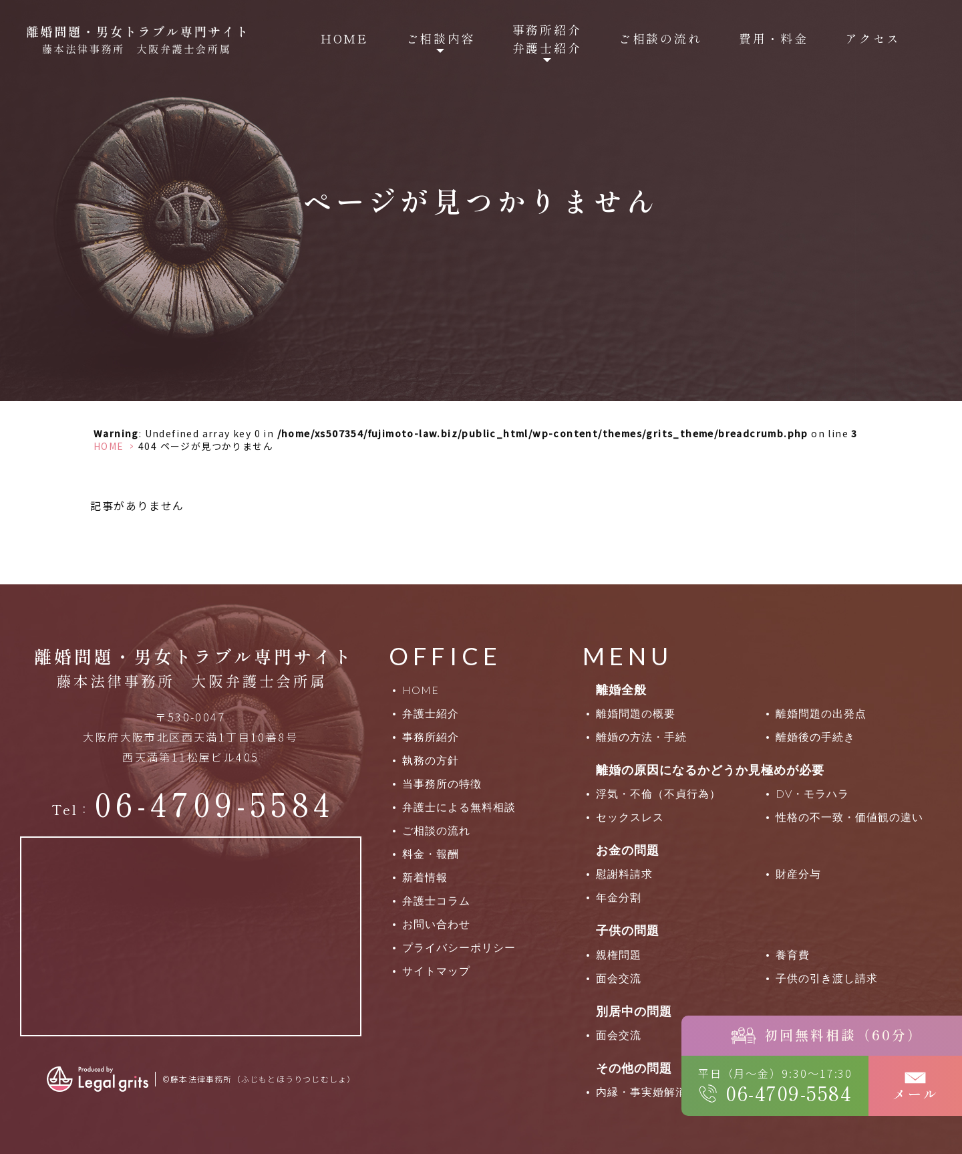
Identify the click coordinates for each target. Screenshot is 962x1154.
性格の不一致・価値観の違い (849, 816)
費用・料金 (773, 38)
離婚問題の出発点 (821, 713)
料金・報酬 (430, 853)
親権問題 (618, 954)
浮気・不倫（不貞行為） (658, 793)
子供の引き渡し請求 (827, 977)
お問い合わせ (436, 923)
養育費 (793, 954)
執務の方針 (430, 760)
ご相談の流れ (660, 38)
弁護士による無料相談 (459, 806)
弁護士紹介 (430, 713)
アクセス (873, 38)
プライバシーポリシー (459, 947)
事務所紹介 (430, 736)
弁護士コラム (436, 900)
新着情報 (425, 877)
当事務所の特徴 (442, 783)
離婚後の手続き (815, 736)
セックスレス (630, 816)
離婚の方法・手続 (641, 736)
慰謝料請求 (624, 873)
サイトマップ (436, 970)
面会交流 (618, 977)
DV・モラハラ (812, 793)
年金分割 (618, 897)
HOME (345, 38)
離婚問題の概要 (635, 713)
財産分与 (798, 873)
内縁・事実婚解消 (641, 1091)
